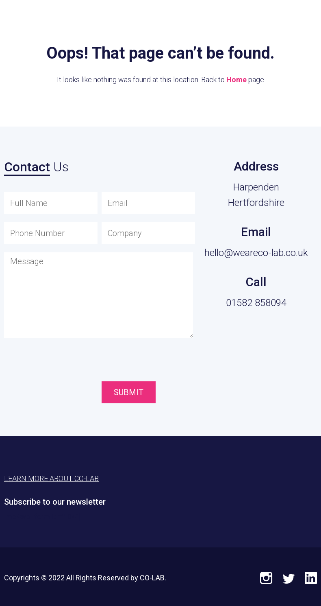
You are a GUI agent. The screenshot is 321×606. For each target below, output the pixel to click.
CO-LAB (152, 577)
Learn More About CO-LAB (51, 478)
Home (236, 79)
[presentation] (147, 361)
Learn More (272, 18)
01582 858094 (256, 302)
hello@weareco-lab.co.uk (256, 252)
